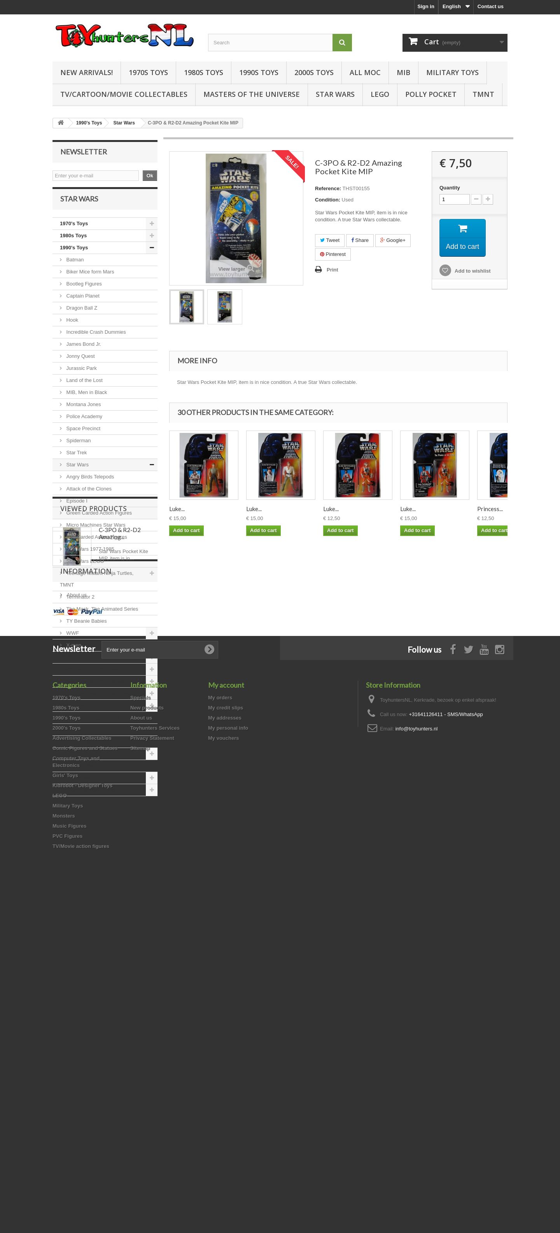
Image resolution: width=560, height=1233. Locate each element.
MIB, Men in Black (86, 398)
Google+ (393, 240)
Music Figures (77, 771)
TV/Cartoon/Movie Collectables (123, 94)
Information (86, 907)
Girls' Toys (73, 711)
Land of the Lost (84, 386)
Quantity (449, 188)
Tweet (330, 240)
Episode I (76, 506)
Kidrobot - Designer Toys (90, 723)
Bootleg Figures (83, 289)
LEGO (380, 94)
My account (226, 1022)
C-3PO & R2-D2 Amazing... (120, 850)
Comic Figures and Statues (92, 687)
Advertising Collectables (89, 675)
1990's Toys (74, 253)
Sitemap (140, 1086)
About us (76, 928)
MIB (403, 72)
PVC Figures (75, 783)
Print (332, 270)
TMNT (483, 94)
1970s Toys (148, 72)
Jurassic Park (81, 374)
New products (147, 1045)
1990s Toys (258, 72)
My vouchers (223, 1076)
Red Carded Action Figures (96, 542)
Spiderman (78, 446)
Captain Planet (82, 301)
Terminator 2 (79, 602)
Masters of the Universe (251, 94)
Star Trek (76, 458)
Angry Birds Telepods (89, 482)
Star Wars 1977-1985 (89, 554)
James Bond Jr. (83, 349)
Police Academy (83, 422)
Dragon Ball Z (81, 313)
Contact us (491, 6)
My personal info (228, 1065)
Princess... (490, 508)
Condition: (327, 200)
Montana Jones (83, 410)
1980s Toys (203, 72)
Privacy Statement (152, 1076)
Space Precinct (82, 434)
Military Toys (452, 72)
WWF (72, 638)
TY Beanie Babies (86, 626)
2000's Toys (74, 663)
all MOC (365, 72)
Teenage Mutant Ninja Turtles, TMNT (96, 584)
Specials (140, 1035)
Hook (71, 325)
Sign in (426, 6)
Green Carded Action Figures (98, 518)
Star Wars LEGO (84, 566)
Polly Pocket (431, 94)
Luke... (177, 508)
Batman (74, 265)
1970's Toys (74, 229)
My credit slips (225, 1045)
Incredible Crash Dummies (95, 337)
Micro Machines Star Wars (95, 530)
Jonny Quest (80, 361)
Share (360, 240)
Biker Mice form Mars (89, 277)
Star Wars (335, 94)
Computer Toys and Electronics (98, 699)
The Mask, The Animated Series (101, 614)
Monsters (71, 759)
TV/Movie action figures (88, 795)
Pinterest (333, 254)
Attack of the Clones (88, 494)
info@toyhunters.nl (417, 1066)
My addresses (225, 1055)
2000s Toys (314, 72)
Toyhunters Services (155, 1065)
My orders (220, 1035)
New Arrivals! (86, 72)
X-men (73, 650)
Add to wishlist (472, 271)
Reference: (328, 188)
